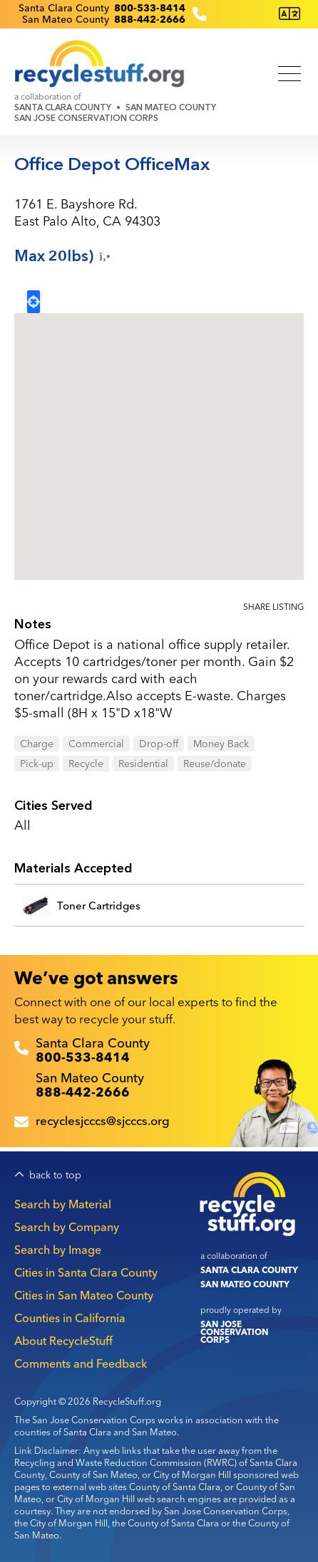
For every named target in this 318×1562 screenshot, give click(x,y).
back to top (55, 1175)
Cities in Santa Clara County (86, 1272)
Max (63, 256)
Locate (33, 301)
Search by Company (66, 1227)
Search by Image (57, 1249)
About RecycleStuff (63, 1341)
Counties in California (69, 1318)
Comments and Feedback (80, 1363)
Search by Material (62, 1204)
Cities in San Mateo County (83, 1295)
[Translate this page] (289, 14)
